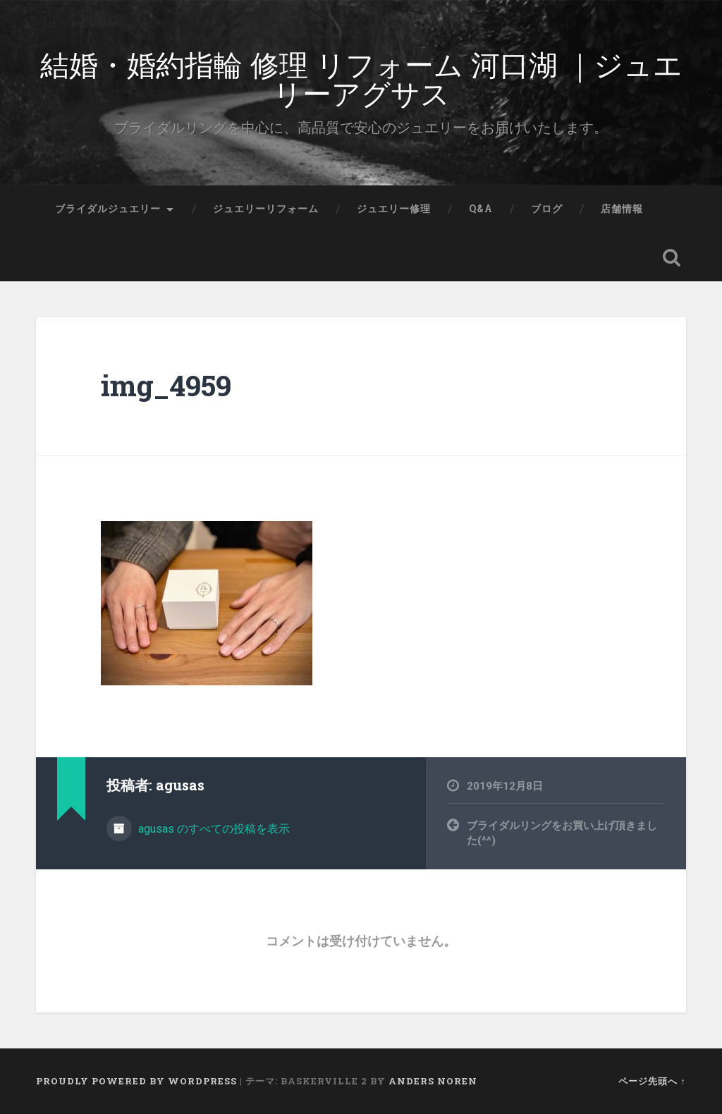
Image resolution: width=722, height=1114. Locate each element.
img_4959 (166, 385)
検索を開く (672, 257)
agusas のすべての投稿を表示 (212, 829)
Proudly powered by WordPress (136, 1081)
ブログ (547, 208)
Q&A (481, 208)
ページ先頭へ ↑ (651, 1081)
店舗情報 (622, 208)
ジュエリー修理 (394, 208)
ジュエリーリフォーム (266, 208)
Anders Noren (432, 1081)
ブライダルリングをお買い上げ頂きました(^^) (562, 833)
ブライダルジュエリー (108, 208)
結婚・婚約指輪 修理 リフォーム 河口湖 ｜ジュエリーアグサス (361, 77)
